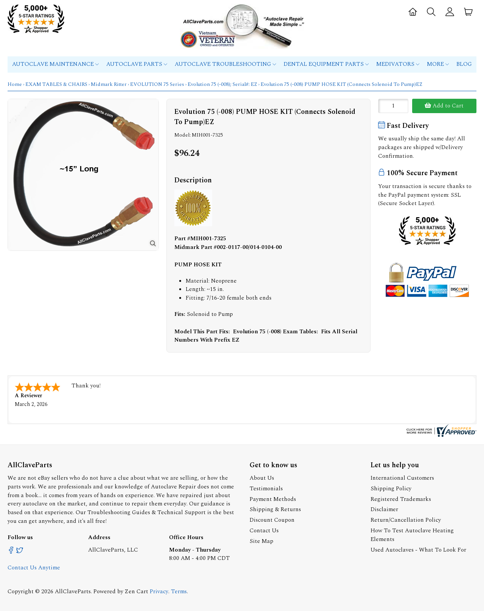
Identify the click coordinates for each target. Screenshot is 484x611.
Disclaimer (384, 509)
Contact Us (264, 530)
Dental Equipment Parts (326, 64)
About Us (262, 478)
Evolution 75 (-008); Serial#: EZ (222, 84)
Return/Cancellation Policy (406, 520)
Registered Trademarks (401, 499)
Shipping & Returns (275, 509)
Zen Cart (136, 591)
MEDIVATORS (397, 64)
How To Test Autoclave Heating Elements (412, 535)
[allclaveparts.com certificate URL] (440, 435)
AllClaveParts (73, 591)
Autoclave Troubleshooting (225, 64)
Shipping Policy (391, 488)
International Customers (402, 478)
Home (15, 84)
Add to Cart (444, 105)
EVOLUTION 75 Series (157, 84)
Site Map (261, 541)
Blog (464, 64)
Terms (179, 591)
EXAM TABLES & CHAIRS (56, 84)
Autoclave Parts (136, 64)
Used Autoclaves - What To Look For (418, 550)
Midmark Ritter (109, 84)
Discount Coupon (272, 520)
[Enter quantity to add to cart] (393, 106)
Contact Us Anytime (34, 567)
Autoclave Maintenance (55, 64)
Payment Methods (273, 499)
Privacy (159, 591)
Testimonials (266, 488)
